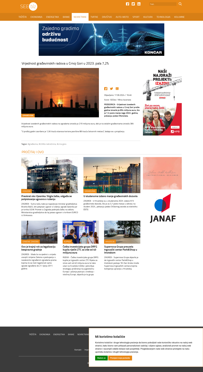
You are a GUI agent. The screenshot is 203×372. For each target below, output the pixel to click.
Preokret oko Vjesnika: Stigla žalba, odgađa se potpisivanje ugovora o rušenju (46, 197)
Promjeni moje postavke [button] (120, 358)
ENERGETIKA (52, 16)
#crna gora (61, 144)
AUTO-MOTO (122, 16)
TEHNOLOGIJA (163, 16)
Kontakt (77, 349)
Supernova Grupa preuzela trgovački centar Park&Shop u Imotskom (120, 249)
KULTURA (148, 16)
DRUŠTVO (107, 16)
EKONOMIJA (36, 16)
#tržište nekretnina (47, 144)
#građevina (33, 144)
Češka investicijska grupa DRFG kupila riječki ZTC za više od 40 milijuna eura (80, 249)
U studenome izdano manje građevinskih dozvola (110, 196)
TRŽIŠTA (23, 16)
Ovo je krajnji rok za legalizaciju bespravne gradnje (38, 248)
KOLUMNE (179, 16)
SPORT (136, 16)
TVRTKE (94, 16)
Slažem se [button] (101, 358)
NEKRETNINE (80, 16)
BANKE (66, 16)
